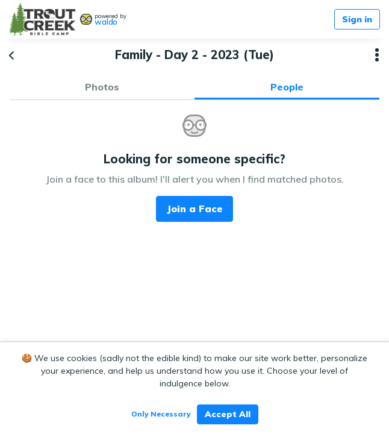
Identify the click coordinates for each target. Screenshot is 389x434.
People (286, 87)
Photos (102, 87)
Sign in (357, 19)
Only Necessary (161, 413)
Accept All (228, 414)
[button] (377, 55)
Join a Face (195, 209)
